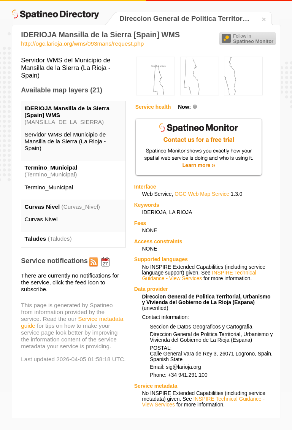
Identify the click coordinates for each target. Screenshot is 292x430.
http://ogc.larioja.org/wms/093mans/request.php (82, 43)
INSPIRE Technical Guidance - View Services (199, 275)
